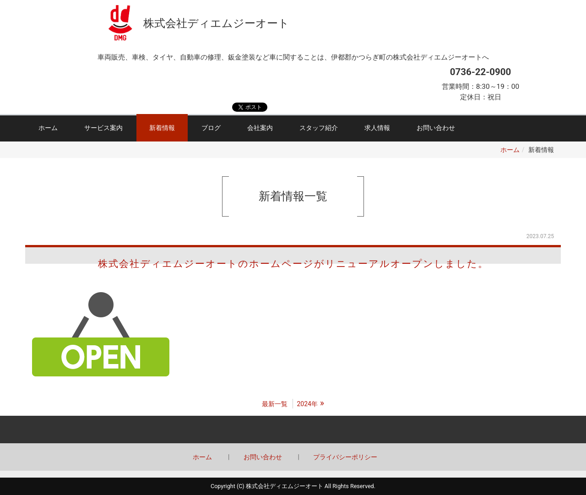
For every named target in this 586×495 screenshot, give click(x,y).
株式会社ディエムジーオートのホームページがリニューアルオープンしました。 (293, 263)
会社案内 (260, 127)
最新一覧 (275, 404)
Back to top (293, 429)
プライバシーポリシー (345, 457)
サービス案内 (103, 127)
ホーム (48, 127)
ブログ (211, 127)
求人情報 (377, 127)
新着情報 (162, 127)
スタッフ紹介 (318, 127)
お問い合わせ (436, 127)
